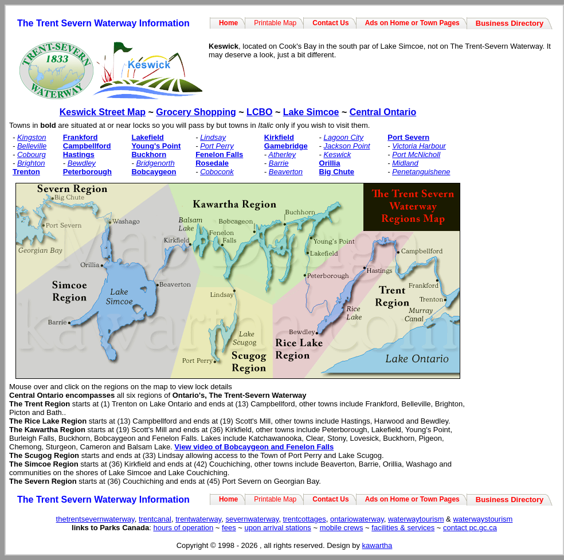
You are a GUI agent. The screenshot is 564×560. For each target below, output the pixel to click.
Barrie (279, 163)
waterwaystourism (482, 519)
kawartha (377, 545)
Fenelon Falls (219, 154)
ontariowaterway (357, 519)
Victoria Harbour (419, 146)
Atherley (282, 154)
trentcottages (304, 519)
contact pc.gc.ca (470, 527)
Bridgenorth (155, 163)
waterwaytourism (416, 519)
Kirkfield (279, 137)
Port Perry (217, 146)
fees (229, 527)
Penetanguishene (421, 171)
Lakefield (147, 137)
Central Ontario (383, 112)
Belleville (31, 146)
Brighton (31, 163)
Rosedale (212, 163)
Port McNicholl (416, 154)
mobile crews (341, 527)
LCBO (259, 112)
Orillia (329, 163)
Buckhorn (148, 154)
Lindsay (213, 137)
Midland (405, 163)
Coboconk (217, 171)
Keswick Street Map (103, 112)
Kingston (31, 137)
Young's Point (156, 146)
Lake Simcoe (311, 112)
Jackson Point (347, 146)
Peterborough (87, 171)
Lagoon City (343, 137)
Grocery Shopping (196, 112)
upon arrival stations (277, 527)
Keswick (337, 154)
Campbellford (87, 146)
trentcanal (155, 519)
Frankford (80, 137)
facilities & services (402, 527)
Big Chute (336, 171)
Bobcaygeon (153, 171)
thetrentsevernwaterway (95, 519)
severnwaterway (252, 519)
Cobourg (31, 154)
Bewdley (82, 163)
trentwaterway (198, 519)
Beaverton (286, 171)
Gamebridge (286, 146)
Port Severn (408, 137)
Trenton (26, 171)
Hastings (79, 154)
